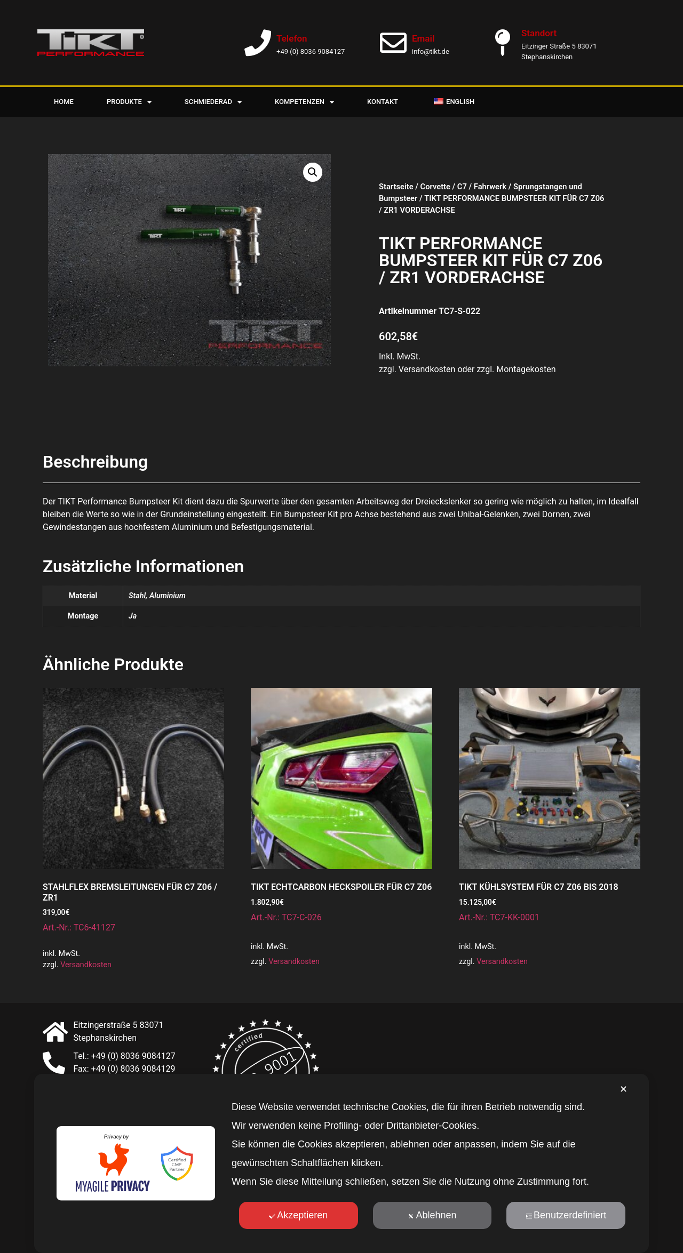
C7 (462, 186)
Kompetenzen (304, 102)
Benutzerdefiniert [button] (566, 1215)
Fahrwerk (490, 186)
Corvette (435, 186)
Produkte (129, 102)
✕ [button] (624, 1089)
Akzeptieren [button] (298, 1215)
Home (64, 102)
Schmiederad (213, 102)
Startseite (396, 186)
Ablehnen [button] (432, 1215)
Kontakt (382, 102)
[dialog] (341, 1163)
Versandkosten (86, 964)
